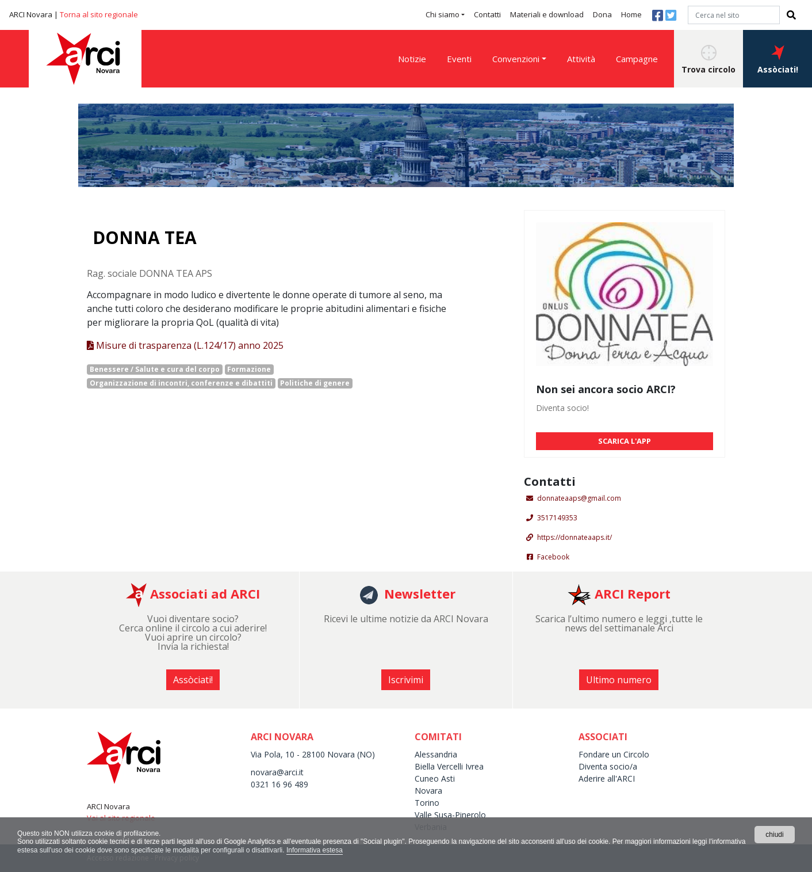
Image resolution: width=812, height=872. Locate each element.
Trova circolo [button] (708, 60)
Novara (428, 790)
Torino (427, 802)
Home (631, 14)
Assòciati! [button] (777, 60)
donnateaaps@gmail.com (579, 498)
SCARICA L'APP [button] (624, 441)
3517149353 (557, 518)
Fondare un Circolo (614, 754)
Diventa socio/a (608, 766)
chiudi (774, 835)
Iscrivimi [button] (405, 679)
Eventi (459, 58)
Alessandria (436, 754)
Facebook (553, 557)
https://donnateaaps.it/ (574, 537)
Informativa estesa (314, 850)
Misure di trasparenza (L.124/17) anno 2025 (185, 345)
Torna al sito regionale (99, 14)
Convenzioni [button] (515, 58)
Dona (602, 14)
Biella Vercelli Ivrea (449, 766)
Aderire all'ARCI (607, 778)
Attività (581, 58)
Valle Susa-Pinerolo (450, 814)
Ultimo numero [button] (619, 679)
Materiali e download (547, 14)
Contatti (487, 14)
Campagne (637, 58)
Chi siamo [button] (442, 14)
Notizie (412, 58)
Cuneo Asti (435, 778)
